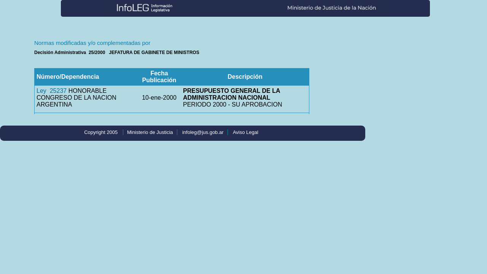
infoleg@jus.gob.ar (203, 132)
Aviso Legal (245, 132)
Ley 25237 (52, 91)
